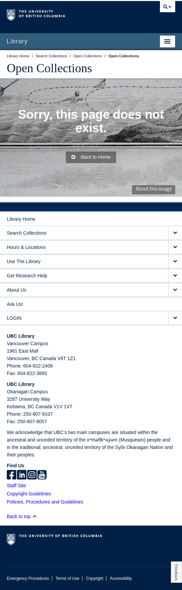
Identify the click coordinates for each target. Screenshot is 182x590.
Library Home (21, 219)
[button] (34, 516)
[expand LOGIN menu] (175, 318)
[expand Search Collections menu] (175, 233)
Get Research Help (27, 275)
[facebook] (11, 475)
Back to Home (91, 157)
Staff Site (16, 485)
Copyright (94, 578)
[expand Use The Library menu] (175, 262)
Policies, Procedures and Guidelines (45, 502)
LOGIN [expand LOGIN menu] (14, 318)
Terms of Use (67, 578)
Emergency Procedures (28, 578)
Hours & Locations (26, 247)
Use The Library (23, 261)
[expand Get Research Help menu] (175, 276)
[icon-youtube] (42, 475)
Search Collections (27, 233)
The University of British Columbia (66, 14)
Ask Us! (15, 304)
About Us (16, 290)
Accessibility (121, 578)
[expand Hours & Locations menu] (175, 247)
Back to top (22, 516)
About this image (153, 189)
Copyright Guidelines (29, 493)
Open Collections (49, 68)
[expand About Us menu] (175, 290)
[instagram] (32, 475)
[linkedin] (21, 475)
